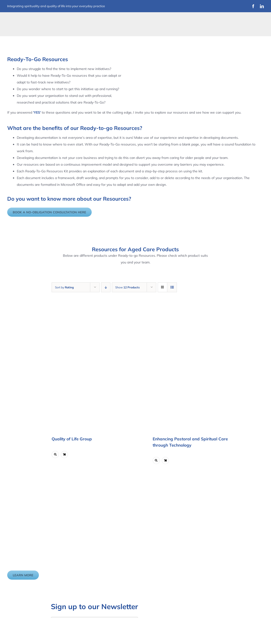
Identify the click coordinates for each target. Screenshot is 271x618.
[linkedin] (262, 6)
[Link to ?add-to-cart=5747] (165, 460)
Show (127, 287)
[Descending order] (105, 287)
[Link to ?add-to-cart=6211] (64, 454)
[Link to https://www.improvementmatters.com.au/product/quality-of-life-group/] (55, 454)
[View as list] (172, 287)
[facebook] (253, 6)
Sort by (64, 287)
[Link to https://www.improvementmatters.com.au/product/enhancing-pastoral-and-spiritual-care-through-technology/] (156, 460)
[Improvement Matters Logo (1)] (35, 20)
